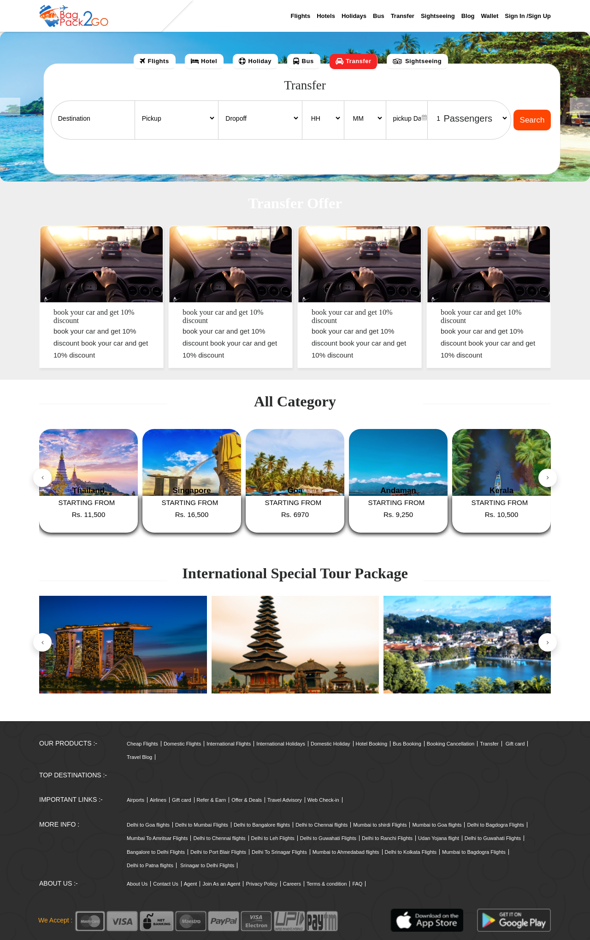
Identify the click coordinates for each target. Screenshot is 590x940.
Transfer (402, 15)
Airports (135, 800)
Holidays (354, 15)
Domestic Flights (182, 743)
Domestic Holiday (330, 743)
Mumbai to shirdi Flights (380, 825)
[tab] (155, 61)
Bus (378, 15)
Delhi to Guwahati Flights (328, 838)
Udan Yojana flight (438, 838)
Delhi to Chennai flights (321, 825)
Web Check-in (323, 800)
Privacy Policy (261, 884)
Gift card (515, 743)
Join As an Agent (221, 884)
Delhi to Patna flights (150, 865)
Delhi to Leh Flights (273, 838)
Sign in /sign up (528, 15)
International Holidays (280, 743)
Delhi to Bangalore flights (262, 825)
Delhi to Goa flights (148, 825)
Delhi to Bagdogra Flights (495, 825)
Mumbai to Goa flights (436, 825)
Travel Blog (139, 757)
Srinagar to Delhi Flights (207, 865)
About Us (137, 884)
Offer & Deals (246, 800)
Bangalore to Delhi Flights (156, 852)
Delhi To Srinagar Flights (279, 852)
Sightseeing (438, 15)
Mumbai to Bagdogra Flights (474, 852)
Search (532, 120)
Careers (292, 884)
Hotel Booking (372, 743)
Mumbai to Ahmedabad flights (346, 852)
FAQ (357, 884)
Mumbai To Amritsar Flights (157, 838)
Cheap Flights (142, 743)
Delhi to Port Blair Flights (218, 852)
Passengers (467, 118)
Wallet (490, 15)
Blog (468, 15)
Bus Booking (407, 743)
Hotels (326, 15)
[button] (10, 107)
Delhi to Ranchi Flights (387, 838)
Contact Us (165, 884)
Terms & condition (327, 884)
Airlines (158, 800)
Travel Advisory (284, 800)
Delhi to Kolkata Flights (411, 852)
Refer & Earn (211, 800)
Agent (190, 884)
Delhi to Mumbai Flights (201, 825)
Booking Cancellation (450, 743)
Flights (301, 15)
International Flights (228, 743)
